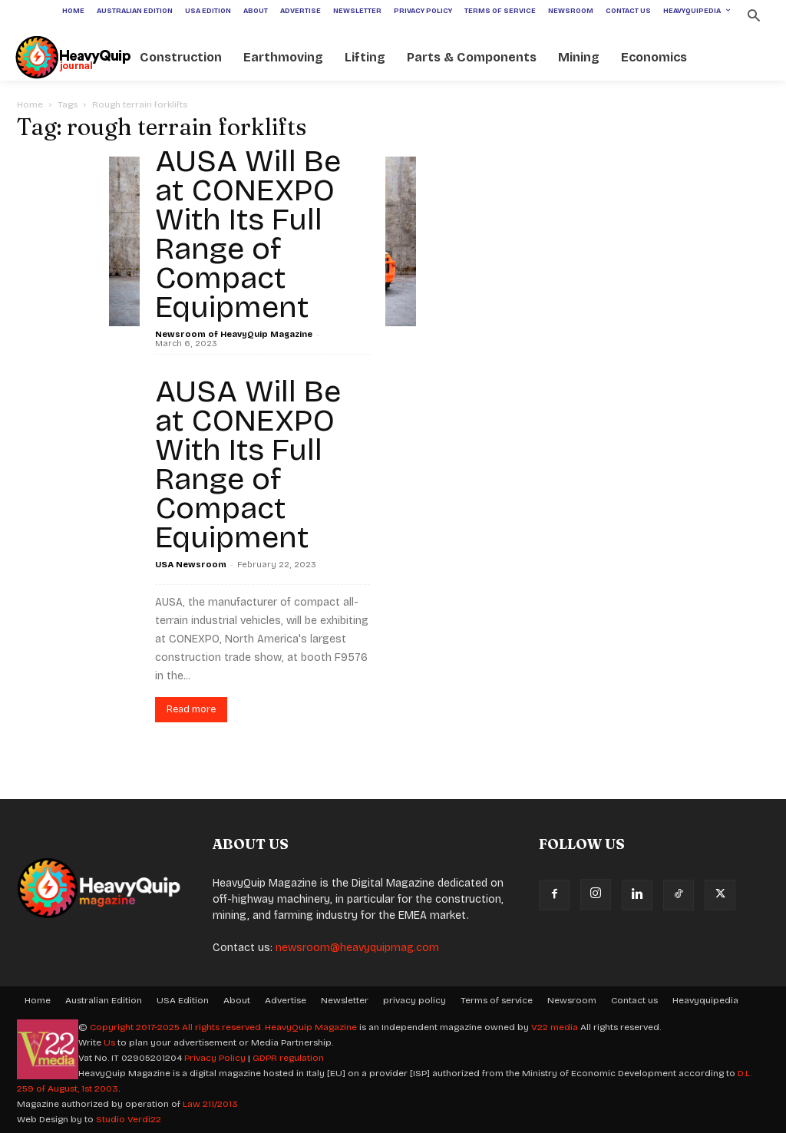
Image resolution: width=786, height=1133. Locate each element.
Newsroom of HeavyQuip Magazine (233, 334)
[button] (753, 17)
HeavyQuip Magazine (311, 1027)
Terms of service (497, 1000)
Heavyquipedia (705, 1000)
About (236, 1000)
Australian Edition (103, 1000)
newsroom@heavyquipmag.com (357, 947)
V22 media (554, 1027)
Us (109, 1042)
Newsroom (571, 1000)
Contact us (634, 1000)
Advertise (285, 1000)
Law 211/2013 (210, 1103)
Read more (191, 709)
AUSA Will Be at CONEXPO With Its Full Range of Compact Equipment (248, 234)
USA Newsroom (190, 565)
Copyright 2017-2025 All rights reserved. (177, 1027)
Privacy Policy (215, 1057)
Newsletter (344, 1000)
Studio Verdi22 (128, 1119)
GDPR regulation (288, 1057)
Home (30, 104)
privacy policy (414, 1000)
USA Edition (183, 1000)
